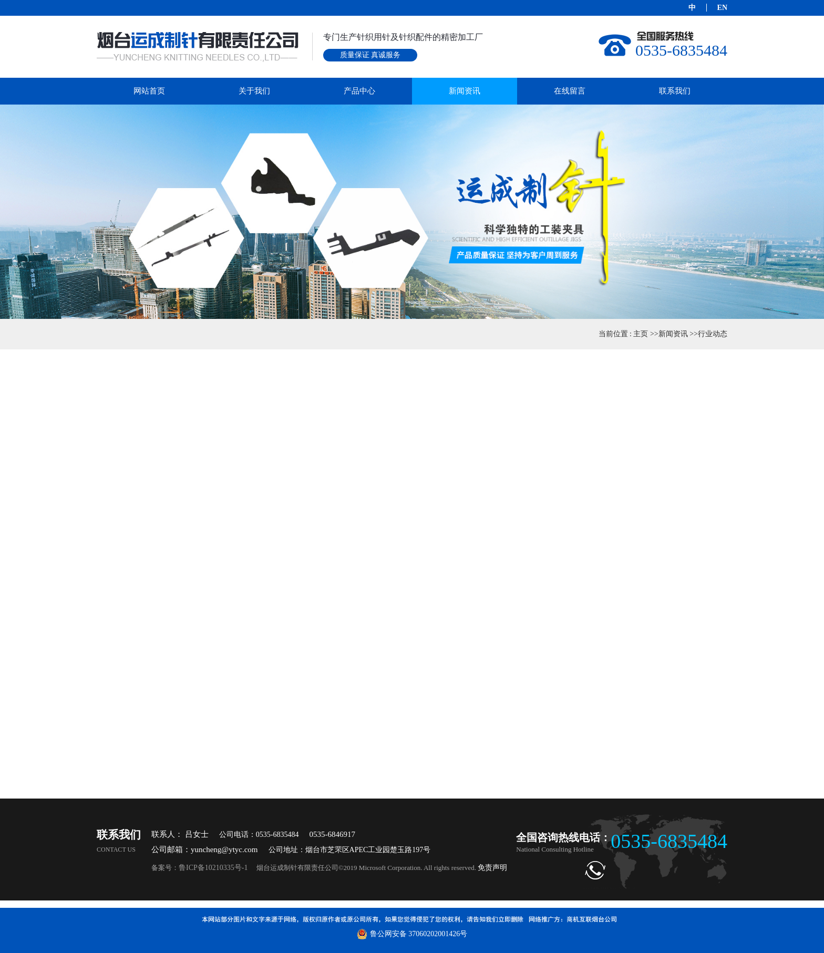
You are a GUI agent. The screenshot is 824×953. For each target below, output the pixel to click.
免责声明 (492, 868)
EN (722, 8)
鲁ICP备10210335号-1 (213, 868)
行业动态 (712, 334)
